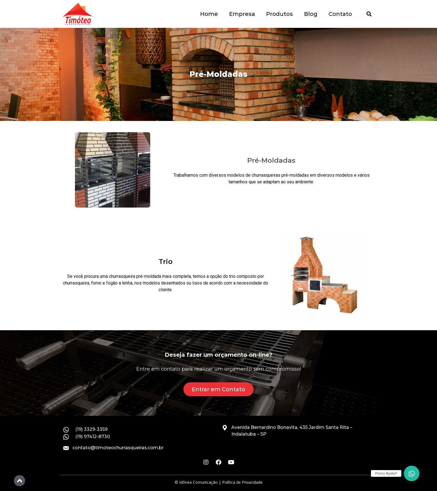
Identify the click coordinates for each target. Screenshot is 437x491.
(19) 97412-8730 (92, 436)
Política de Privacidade (242, 482)
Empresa (242, 14)
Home (209, 14)
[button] (368, 13)
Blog (310, 14)
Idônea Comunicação (198, 482)
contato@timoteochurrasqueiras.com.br (118, 447)
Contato (340, 14)
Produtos (279, 14)
